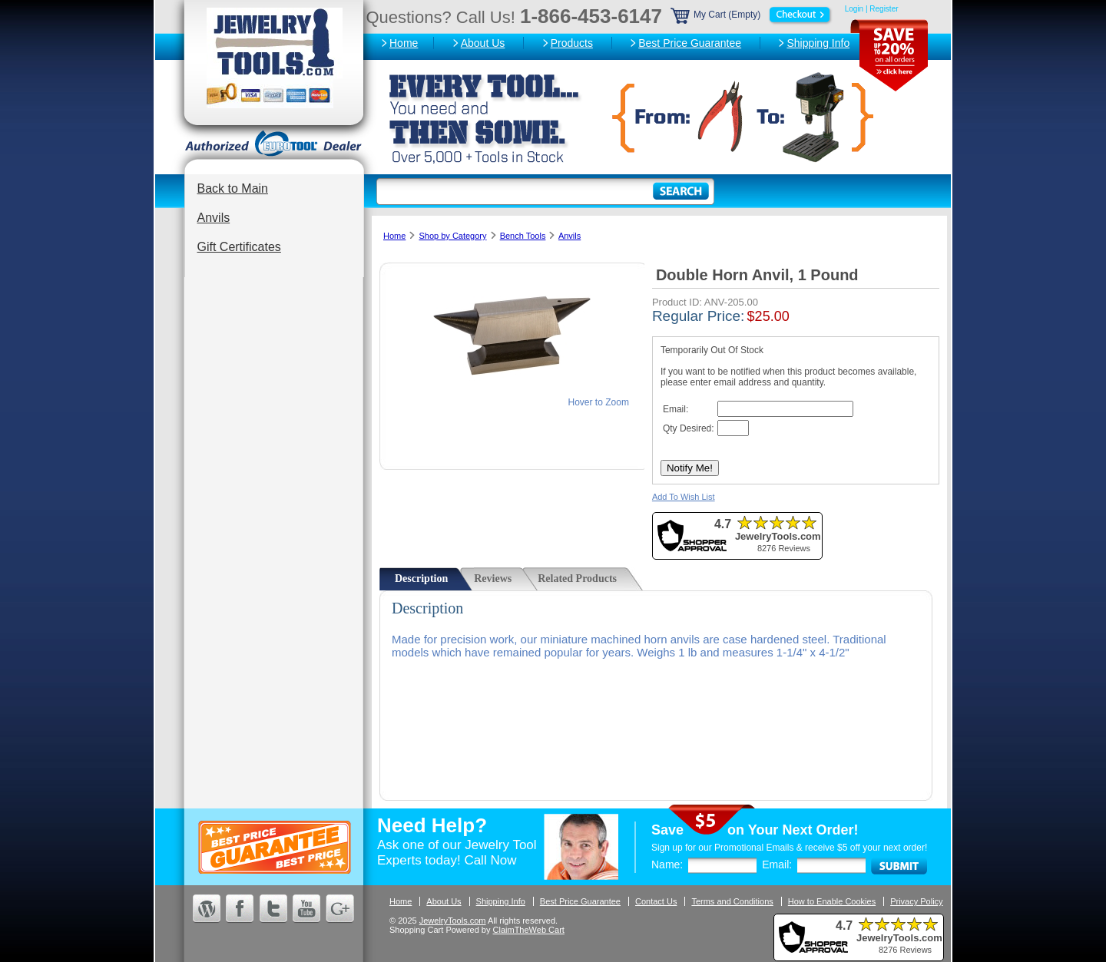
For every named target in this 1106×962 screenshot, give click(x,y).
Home (403, 43)
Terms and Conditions (732, 901)
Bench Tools (523, 235)
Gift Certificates (239, 246)
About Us (483, 43)
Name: (667, 864)
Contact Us (656, 901)
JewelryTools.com (452, 920)
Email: (777, 864)
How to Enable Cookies (832, 901)
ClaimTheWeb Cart (529, 929)
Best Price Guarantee (689, 43)
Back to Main (232, 188)
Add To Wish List (683, 496)
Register (883, 9)
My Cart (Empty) (752, 14)
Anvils (213, 217)
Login (854, 9)
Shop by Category (452, 235)
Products (572, 43)
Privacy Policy (916, 901)
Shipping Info (817, 43)
